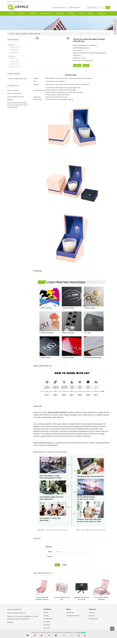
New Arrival (60, 13)
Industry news (70, 612)
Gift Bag (71, 13)
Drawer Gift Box (14, 49)
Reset (64, 565)
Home (12, 13)
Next (68, 38)
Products (47, 609)
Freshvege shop (93, 618)
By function (24, 33)
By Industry (12, 56)
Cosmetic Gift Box (15, 61)
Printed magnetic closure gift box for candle (93, 530)
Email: (50, 551)
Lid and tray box (14, 52)
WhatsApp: (48, 546)
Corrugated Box (46, 13)
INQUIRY (77, 65)
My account (92, 615)
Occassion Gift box (15, 66)
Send (57, 565)
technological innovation (73, 615)
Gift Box (32, 13)
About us (22, 13)
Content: (49, 556)
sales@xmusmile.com (60, 7)
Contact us (101, 13)
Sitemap (80, 632)
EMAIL (86, 65)
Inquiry (91, 13)
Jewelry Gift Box (14, 64)
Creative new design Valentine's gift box (56, 530)
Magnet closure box (34, 33)
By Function (47, 621)
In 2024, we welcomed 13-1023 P (17, 78)
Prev (37, 38)
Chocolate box (14, 58)
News (81, 13)
